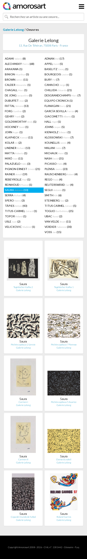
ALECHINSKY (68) (19, 63)
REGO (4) (53, 179)
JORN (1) (14, 132)
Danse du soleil (63, 459)
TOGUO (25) (59, 211)
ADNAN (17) (54, 58)
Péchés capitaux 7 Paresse (64, 344)
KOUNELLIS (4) (57, 142)
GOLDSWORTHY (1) (20, 121)
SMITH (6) (53, 195)
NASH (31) (54, 158)
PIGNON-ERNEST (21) (22, 169)
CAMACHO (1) (57, 84)
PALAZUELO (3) (17, 163)
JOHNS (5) (55, 127)
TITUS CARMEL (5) (60, 205)
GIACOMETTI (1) (60, 116)
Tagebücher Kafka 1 (64, 287)
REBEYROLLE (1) (17, 179)
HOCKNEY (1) (16, 127)
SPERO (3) (15, 200)
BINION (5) (17, 74)
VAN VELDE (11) (58, 221)
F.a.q (77, 547)
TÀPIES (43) (16, 205)
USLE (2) (12, 221)
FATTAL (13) (17, 105)
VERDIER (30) (58, 226)
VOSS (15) (53, 232)
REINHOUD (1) (18, 184)
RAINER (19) (16, 174)
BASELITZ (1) (56, 69)
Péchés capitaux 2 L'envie (23, 344)
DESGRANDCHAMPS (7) (63, 95)
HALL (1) (53, 121)
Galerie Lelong (13, 29)
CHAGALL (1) (16, 90)
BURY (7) (52, 79)
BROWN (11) (16, 79)
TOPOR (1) (15, 216)
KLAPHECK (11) (19, 137)
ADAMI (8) (15, 58)
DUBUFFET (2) (16, 100)
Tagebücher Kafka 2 (23, 287)
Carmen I (23, 402)
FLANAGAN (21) (58, 105)
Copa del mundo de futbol (23, 516)
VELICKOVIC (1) (20, 226)
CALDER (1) (18, 84)
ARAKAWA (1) (13, 69)
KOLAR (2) (13, 142)
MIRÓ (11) (14, 158)
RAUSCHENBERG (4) (61, 174)
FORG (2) (15, 111)
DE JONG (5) (18, 95)
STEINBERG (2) (56, 200)
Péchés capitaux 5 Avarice (63, 402)
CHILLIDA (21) (58, 90)
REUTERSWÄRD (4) (59, 184)
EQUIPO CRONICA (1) (59, 100)
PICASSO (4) (56, 163)
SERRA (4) (15, 195)
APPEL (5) (54, 63)
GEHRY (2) (14, 116)
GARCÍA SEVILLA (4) (61, 111)
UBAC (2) (53, 216)
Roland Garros (64, 516)
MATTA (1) (16, 153)
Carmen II (23, 459)
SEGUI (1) (55, 190)
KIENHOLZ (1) (58, 132)
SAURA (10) (16, 190)
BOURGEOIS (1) (58, 74)
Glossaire (68, 547)
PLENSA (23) (56, 169)
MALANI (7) (55, 148)
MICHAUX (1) (56, 153)
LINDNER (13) (17, 148)
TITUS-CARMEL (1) (21, 211)
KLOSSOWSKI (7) (59, 137)
